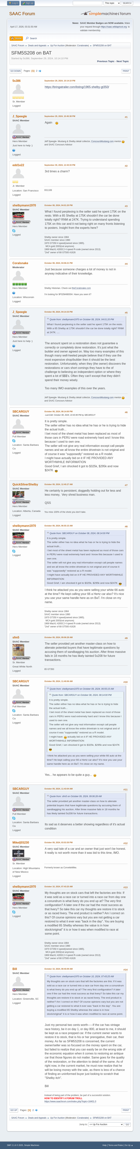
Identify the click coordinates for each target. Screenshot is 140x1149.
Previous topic (105, 61)
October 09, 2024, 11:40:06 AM (58, 681)
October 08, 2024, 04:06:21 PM (58, 263)
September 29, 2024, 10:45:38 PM (59, 116)
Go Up (13, 1110)
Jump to (83, 1124)
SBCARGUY (20, 411)
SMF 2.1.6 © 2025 (15, 1145)
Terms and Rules (115, 1145)
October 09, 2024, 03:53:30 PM (58, 842)
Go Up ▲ (129, 1145)
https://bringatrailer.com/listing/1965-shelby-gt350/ (77, 87)
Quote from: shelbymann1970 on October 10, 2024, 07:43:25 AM (82, 976)
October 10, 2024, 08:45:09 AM (58, 969)
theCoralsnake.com (81, 288)
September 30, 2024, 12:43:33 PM (59, 165)
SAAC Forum (22, 13)
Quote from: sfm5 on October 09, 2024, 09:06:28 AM (76, 796)
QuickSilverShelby (25, 484)
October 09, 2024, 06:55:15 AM (58, 526)
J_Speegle (19, 116)
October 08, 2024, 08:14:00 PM (58, 411)
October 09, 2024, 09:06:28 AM (58, 637)
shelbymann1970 (24, 205)
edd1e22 (18, 165)
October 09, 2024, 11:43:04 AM (58, 789)
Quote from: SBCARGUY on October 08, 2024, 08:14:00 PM (79, 533)
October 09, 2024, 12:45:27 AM (58, 484)
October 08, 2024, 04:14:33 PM (58, 312)
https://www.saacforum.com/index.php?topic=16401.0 (70, 1101)
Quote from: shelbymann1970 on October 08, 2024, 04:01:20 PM (82, 319)
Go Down (15, 71)
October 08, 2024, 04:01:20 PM (58, 205)
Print (126, 71)
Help (104, 1145)
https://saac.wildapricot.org (114, 27)
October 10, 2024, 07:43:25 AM (58, 886)
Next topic (122, 61)
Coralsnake (82, 45)
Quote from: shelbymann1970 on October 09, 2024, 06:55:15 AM (82, 689)
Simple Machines (31, 1145)
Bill (14, 968)
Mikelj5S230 (20, 842)
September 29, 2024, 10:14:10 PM (59, 81)
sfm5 (15, 637)
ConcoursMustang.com (102, 141)
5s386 (16, 80)
